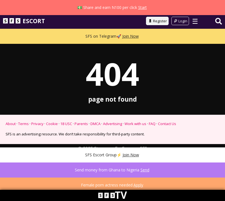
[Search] (218, 36)
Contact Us (167, 138)
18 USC (66, 138)
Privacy (37, 138)
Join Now (130, 51)
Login (180, 36)
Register (157, 36)
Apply (138, 185)
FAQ (152, 138)
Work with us (135, 138)
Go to (112, 21)
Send (144, 170)
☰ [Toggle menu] (195, 36)
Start (142, 7)
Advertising (112, 138)
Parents (81, 138)
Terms (23, 138)
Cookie (52, 138)
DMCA (95, 138)
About (11, 138)
